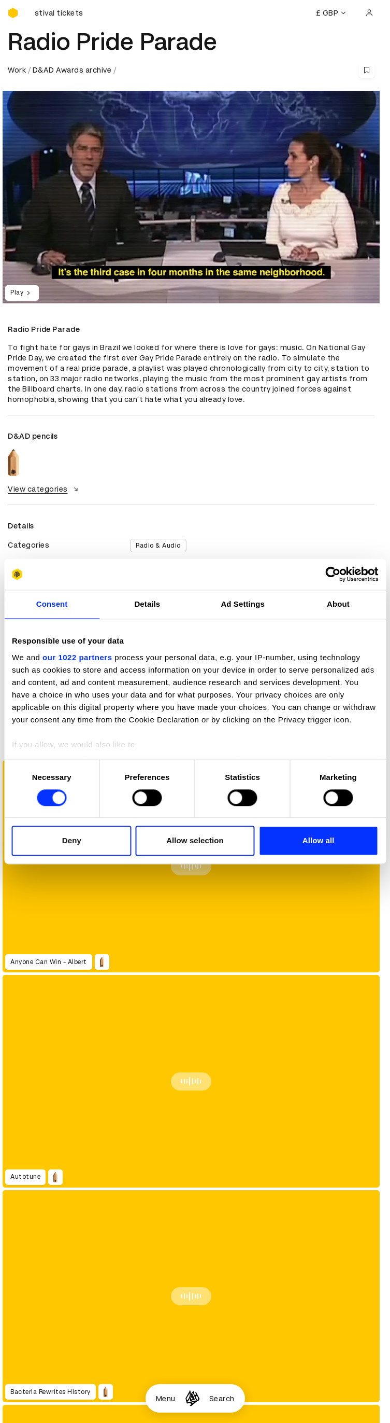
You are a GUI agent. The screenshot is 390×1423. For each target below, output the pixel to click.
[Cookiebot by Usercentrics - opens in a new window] (332, 574)
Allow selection (195, 840)
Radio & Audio (158, 545)
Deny (71, 840)
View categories (44, 489)
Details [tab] (147, 603)
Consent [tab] (52, 603)
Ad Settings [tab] (242, 603)
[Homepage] (192, 1398)
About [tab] (338, 603)
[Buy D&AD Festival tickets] (59, 13)
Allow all (318, 840)
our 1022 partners (77, 657)
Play (22, 293)
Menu (166, 1398)
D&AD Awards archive (72, 70)
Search (222, 1398)
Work (17, 70)
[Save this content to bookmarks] (366, 70)
